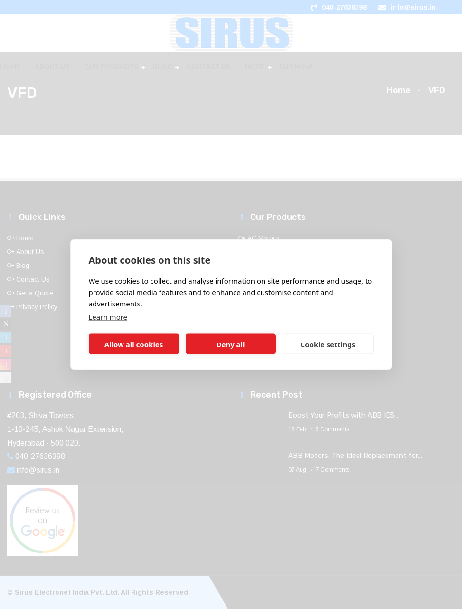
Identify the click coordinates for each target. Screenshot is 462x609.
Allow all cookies (133, 344)
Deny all (230, 344)
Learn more (108, 317)
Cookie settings (328, 344)
